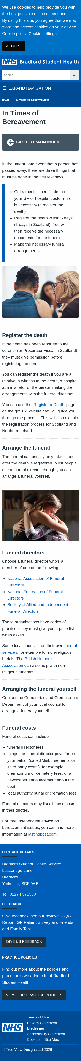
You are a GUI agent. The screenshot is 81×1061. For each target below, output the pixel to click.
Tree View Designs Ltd (24, 1050)
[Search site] (74, 75)
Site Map (51, 1039)
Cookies (33, 1039)
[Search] (36, 75)
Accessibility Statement (46, 1034)
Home (5, 100)
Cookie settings (43, 33)
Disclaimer (35, 1028)
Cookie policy (14, 33)
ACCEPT (13, 46)
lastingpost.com (42, 834)
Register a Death (48, 404)
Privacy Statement (42, 1023)
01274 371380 (23, 894)
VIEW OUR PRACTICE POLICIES (34, 995)
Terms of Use (38, 1017)
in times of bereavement (32, 100)
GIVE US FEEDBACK (24, 942)
